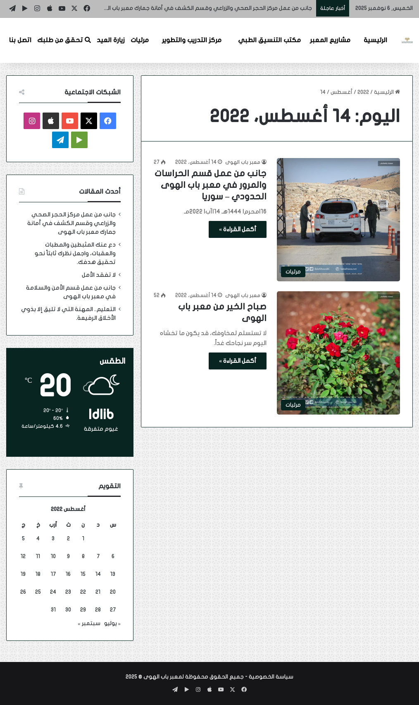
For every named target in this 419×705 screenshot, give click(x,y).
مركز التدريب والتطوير (191, 40)
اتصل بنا (20, 40)
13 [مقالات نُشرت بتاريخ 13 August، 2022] (112, 574)
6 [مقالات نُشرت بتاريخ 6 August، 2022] (113, 556)
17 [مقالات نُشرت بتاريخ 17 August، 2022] (53, 574)
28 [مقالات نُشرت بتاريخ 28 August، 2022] (98, 610)
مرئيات (140, 40)
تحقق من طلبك (64, 40)
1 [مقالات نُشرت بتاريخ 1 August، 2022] (83, 539)
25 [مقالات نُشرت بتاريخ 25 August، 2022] (38, 592)
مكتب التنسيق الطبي (269, 40)
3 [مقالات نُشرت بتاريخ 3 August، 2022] (53, 539)
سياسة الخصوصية (271, 677)
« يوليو (112, 623)
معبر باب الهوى (242, 162)
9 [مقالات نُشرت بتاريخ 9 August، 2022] (68, 556)
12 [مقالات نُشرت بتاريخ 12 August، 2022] (23, 556)
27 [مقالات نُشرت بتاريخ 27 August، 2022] (113, 610)
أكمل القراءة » (237, 229)
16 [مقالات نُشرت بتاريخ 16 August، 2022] (68, 574)
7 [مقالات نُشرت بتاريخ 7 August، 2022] (98, 556)
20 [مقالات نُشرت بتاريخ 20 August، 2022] (113, 592)
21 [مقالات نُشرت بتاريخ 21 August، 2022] (97, 592)
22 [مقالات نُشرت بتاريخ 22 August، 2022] (83, 592)
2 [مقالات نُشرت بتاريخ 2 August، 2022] (68, 539)
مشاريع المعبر (330, 40)
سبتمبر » (89, 623)
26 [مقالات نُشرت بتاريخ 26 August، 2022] (23, 592)
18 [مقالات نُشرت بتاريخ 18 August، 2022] (38, 574)
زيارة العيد (111, 40)
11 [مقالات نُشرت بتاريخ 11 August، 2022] (38, 556)
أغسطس (341, 92)
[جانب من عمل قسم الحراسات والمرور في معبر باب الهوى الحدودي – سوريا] (338, 219)
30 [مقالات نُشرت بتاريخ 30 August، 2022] (68, 610)
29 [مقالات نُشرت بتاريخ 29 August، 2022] (83, 610)
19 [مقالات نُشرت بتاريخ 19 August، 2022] (23, 574)
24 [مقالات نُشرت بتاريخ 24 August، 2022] (53, 592)
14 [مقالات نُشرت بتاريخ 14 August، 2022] (98, 574)
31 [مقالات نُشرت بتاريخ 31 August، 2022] (53, 610)
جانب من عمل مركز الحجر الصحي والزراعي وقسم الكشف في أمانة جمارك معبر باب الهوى (203, 8)
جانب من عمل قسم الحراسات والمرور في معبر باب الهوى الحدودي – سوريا (211, 185)
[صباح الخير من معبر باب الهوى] (338, 353)
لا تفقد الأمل (99, 275)
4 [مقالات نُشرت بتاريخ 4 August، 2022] (38, 539)
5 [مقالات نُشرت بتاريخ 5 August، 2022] (23, 539)
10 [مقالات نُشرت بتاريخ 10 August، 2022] (53, 556)
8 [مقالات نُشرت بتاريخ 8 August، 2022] (83, 556)
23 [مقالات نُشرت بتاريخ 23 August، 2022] (68, 592)
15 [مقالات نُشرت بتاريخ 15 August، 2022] (83, 574)
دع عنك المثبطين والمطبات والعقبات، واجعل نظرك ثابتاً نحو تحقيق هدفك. (75, 253)
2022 (363, 92)
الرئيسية (375, 40)
